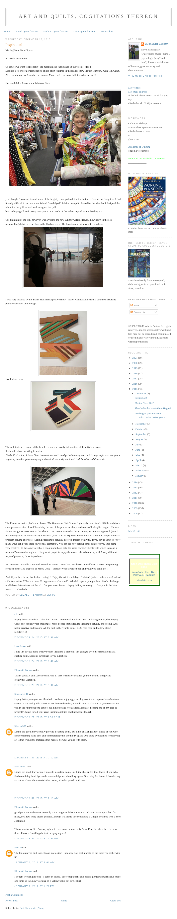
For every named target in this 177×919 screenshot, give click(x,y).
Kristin (18, 847)
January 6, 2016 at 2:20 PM (34, 885)
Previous (138, 575)
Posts (135, 305)
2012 (135, 492)
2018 (135, 373)
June (138, 449)
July (137, 444)
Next (153, 572)
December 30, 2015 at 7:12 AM (36, 757)
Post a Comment (14, 894)
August (139, 439)
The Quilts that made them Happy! (153, 408)
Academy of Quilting (139, 146)
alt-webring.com (144, 580)
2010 (135, 502)
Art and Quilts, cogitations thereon (88, 16)
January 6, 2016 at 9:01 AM (34, 862)
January (139, 475)
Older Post (115, 900)
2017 (135, 378)
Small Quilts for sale (27, 31)
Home (7, 31)
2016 (135, 383)
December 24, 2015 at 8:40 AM (36, 660)
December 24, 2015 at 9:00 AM (36, 684)
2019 (135, 368)
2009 (135, 508)
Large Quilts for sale (84, 31)
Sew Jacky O (21, 693)
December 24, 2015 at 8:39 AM (36, 637)
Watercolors (107, 31)
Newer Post (11, 900)
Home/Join (137, 572)
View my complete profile (145, 76)
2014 (135, 482)
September (141, 434)
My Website (134, 530)
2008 (135, 513)
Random (150, 575)
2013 (135, 487)
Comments (138, 312)
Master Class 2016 (144, 403)
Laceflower (20, 646)
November (141, 423)
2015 (135, 388)
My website (134, 87)
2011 (135, 497)
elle (16, 614)
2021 (135, 357)
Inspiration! (141, 397)
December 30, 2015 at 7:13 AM (36, 798)
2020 (135, 362)
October (139, 428)
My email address (137, 91)
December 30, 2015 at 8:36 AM (36, 838)
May (138, 454)
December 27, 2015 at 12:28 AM (37, 717)
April (138, 460)
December (141, 393)
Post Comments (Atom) (32, 907)
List (147, 572)
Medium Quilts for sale (55, 31)
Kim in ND (20, 726)
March (139, 465)
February (140, 470)
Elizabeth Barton (23, 669)
